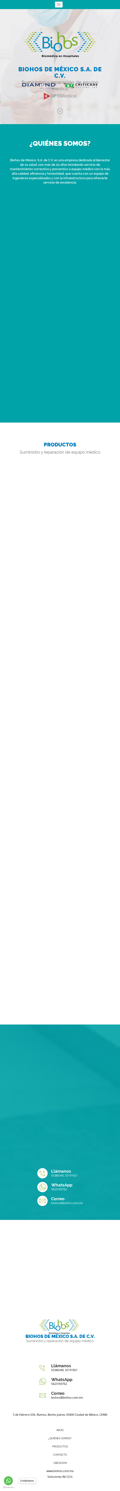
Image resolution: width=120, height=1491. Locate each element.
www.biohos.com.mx (60, 1471)
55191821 (71, 1175)
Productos (60, 1446)
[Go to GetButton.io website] (8, 1487)
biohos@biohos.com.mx (67, 1203)
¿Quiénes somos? (60, 1438)
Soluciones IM (56, 1477)
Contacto (60, 1454)
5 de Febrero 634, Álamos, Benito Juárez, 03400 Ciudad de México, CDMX (60, 1415)
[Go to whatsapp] (8, 1480)
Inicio (60, 1430)
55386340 (57, 1175)
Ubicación (60, 1463)
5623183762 (59, 1189)
